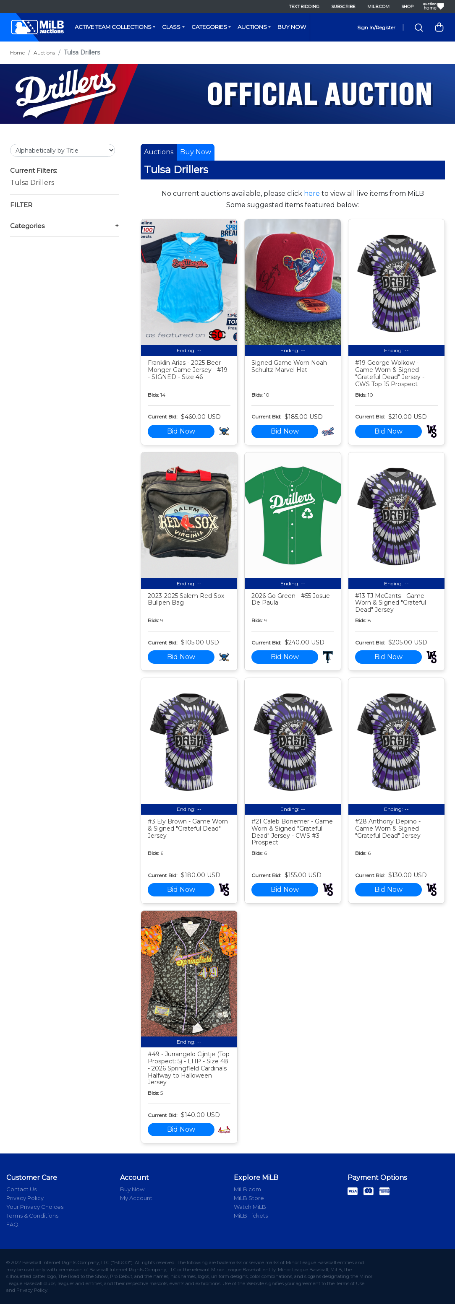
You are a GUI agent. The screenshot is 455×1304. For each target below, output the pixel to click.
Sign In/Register (376, 27)
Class (171, 26)
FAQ (12, 1224)
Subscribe (343, 6)
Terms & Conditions (32, 1215)
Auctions (252, 26)
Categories (209, 26)
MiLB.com (378, 6)
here (312, 193)
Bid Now (181, 431)
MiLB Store (249, 1198)
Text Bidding (304, 6)
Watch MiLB (250, 1206)
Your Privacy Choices (34, 1206)
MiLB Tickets (251, 1215)
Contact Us (21, 1189)
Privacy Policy (25, 1198)
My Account (136, 1198)
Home (17, 52)
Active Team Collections (113, 26)
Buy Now (291, 26)
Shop (407, 6)
